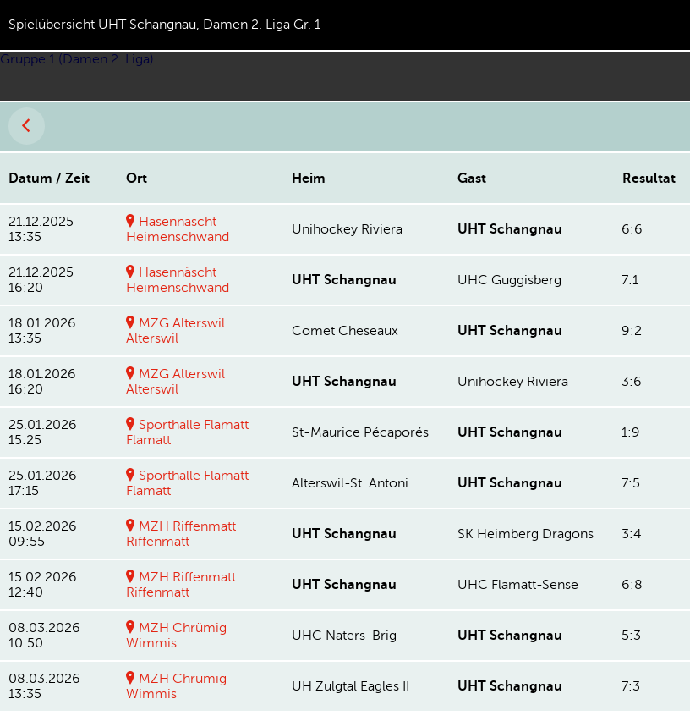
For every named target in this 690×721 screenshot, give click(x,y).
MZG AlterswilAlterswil (175, 331)
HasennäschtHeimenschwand (177, 229)
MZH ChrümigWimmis (176, 635)
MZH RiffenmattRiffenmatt (181, 534)
